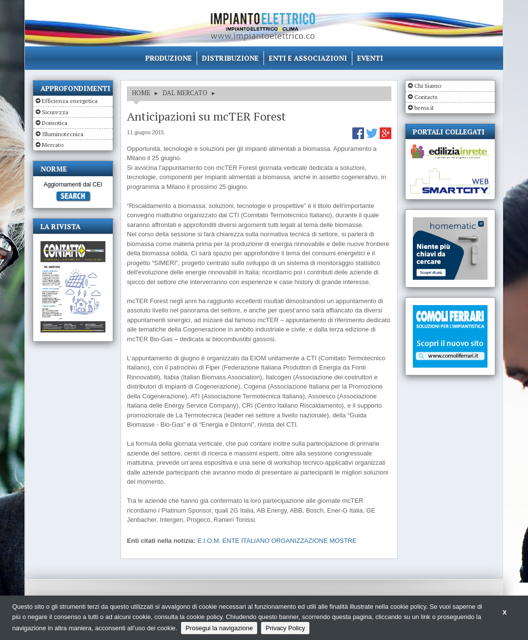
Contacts (426, 97)
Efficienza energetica (70, 100)
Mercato (52, 144)
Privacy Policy (285, 628)
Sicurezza (55, 112)
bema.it (424, 107)
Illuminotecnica (62, 134)
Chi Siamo (427, 85)
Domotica (54, 122)
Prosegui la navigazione (219, 628)
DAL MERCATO (184, 92)
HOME (141, 92)
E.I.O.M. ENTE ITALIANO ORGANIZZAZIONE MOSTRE (277, 540)
